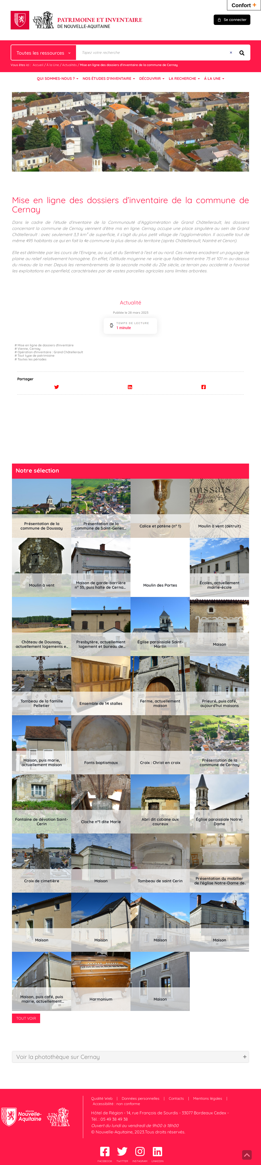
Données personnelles (140, 1098)
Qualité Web (101, 1098)
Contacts (176, 1098)
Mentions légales (207, 1098)
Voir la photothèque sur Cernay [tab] (58, 1057)
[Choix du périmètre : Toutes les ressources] (44, 52)
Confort (243, 5)
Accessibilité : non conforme (116, 1103)
